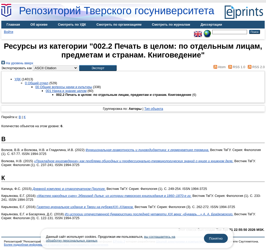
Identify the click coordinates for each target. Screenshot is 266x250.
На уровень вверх (17, 63)
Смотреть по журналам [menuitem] (171, 24)
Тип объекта (153, 109)
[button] (98, 68)
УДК (18, 79)
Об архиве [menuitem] (39, 24)
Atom (219, 67)
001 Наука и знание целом (66, 91)
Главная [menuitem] (13, 24)
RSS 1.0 (236, 67)
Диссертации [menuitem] (211, 24)
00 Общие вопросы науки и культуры (63, 87)
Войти (8, 32)
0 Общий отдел (36, 83)
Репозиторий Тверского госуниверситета (116, 10)
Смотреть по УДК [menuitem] (72, 24)
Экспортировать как (16, 68)
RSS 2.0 (255, 67)
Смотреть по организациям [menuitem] (119, 24)
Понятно (216, 238)
